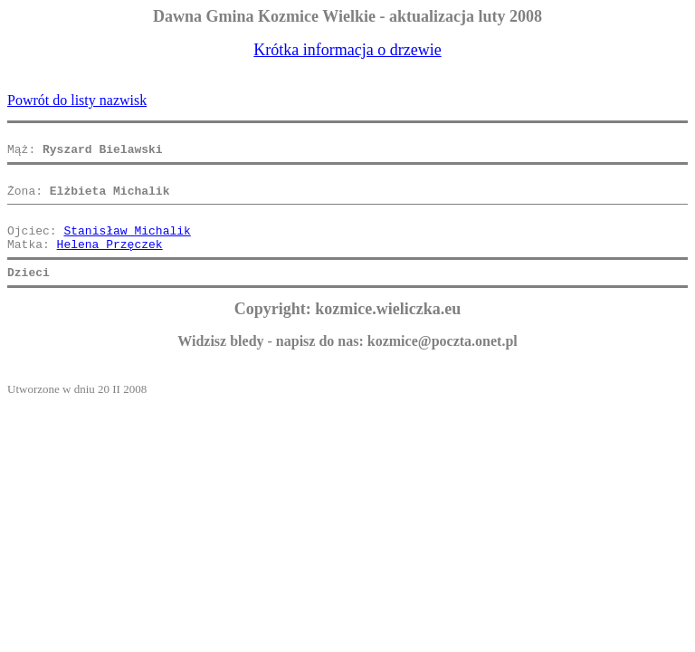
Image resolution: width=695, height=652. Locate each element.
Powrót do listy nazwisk (77, 100)
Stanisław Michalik (126, 246)
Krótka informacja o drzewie (347, 50)
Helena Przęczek (110, 262)
